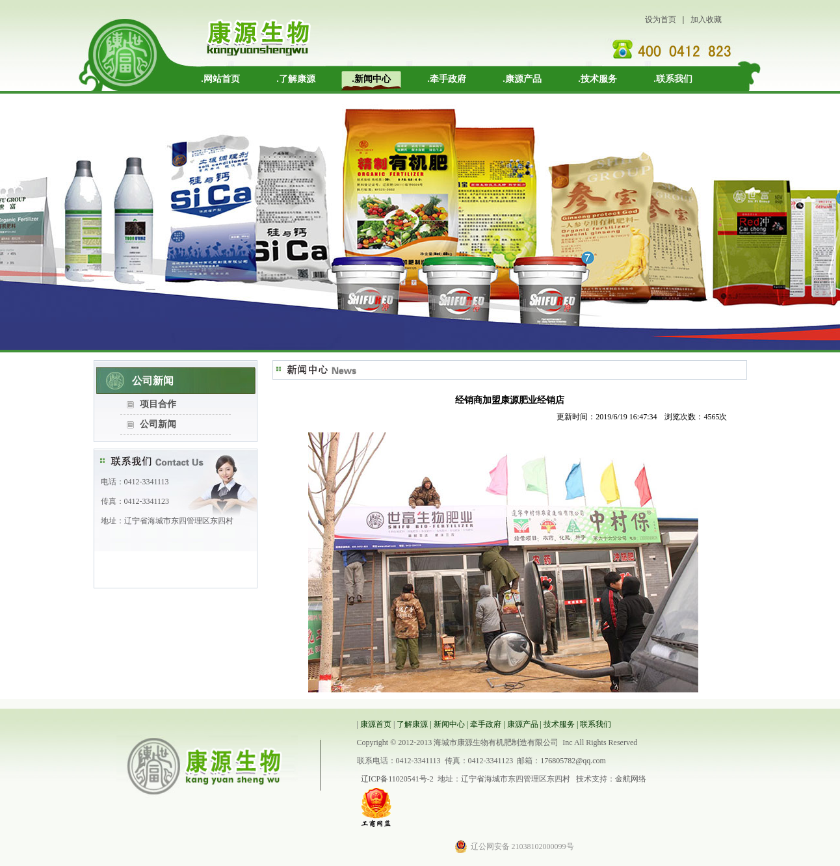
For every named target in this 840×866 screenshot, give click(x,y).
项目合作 (158, 404)
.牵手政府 (446, 79)
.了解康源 (295, 79)
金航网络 (630, 778)
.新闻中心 (371, 79)
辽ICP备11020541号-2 (397, 778)
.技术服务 (597, 79)
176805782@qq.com (573, 760)
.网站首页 (220, 79)
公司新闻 (158, 424)
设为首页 (660, 19)
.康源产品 (522, 79)
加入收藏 (706, 19)
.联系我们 (672, 79)
